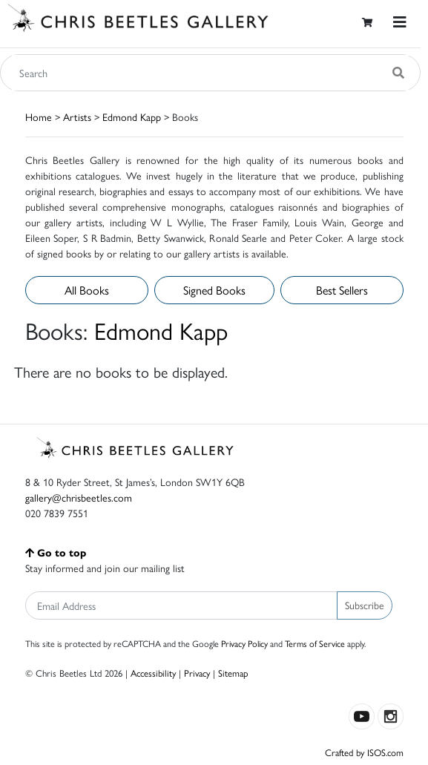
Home (38, 116)
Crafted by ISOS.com (364, 752)
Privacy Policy (244, 643)
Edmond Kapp (131, 116)
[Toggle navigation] (399, 21)
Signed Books (214, 289)
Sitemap (233, 673)
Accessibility (153, 673)
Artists (77, 116)
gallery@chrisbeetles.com (78, 497)
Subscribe (364, 604)
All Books (87, 289)
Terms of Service (315, 643)
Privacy (197, 673)
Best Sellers (342, 289)
